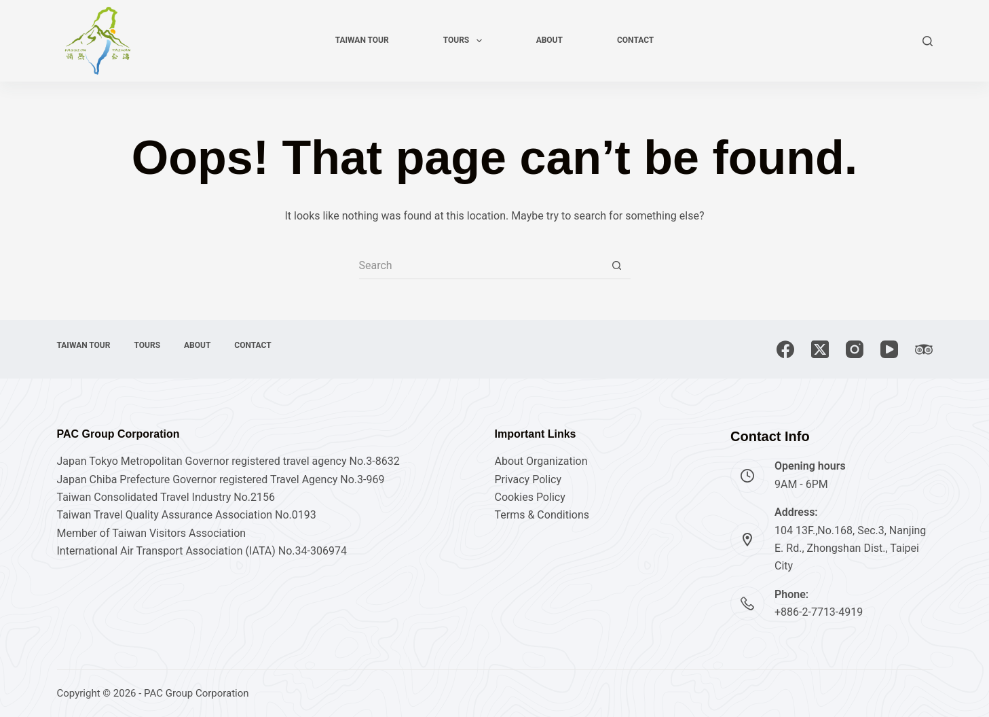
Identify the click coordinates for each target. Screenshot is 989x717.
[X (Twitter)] (820, 349)
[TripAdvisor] (924, 349)
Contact (635, 40)
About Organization (541, 461)
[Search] (927, 41)
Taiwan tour (362, 40)
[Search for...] (481, 265)
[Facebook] (785, 349)
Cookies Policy (530, 497)
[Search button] (617, 265)
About (549, 40)
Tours (465, 41)
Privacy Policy (528, 479)
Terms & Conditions (542, 514)
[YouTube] (889, 349)
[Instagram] (854, 349)
